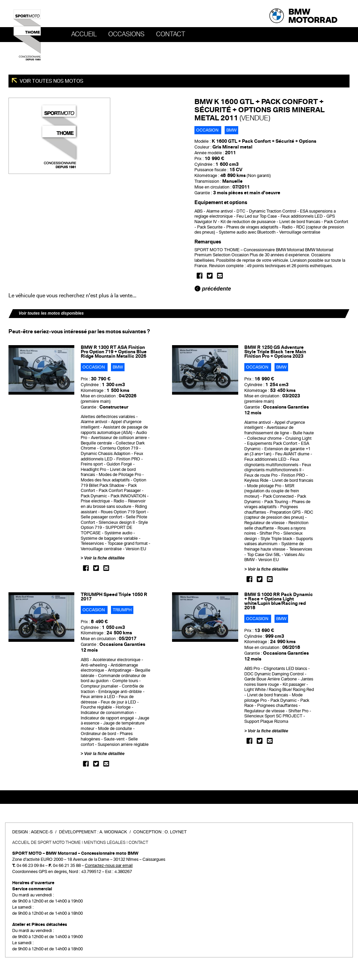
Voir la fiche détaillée (104, 558)
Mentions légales (105, 842)
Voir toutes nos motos (51, 81)
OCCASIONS (126, 34)
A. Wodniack (113, 832)
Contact (170, 34)
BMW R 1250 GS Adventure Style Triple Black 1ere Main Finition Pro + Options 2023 (275, 352)
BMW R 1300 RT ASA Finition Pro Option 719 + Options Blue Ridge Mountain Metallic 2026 (114, 352)
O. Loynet (176, 832)
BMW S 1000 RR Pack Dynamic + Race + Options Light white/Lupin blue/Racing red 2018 (278, 601)
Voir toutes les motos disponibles (51, 313)
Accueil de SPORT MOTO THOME (46, 842)
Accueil (84, 34)
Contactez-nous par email (109, 865)
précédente (212, 289)
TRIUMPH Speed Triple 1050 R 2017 (114, 596)
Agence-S (42, 832)
